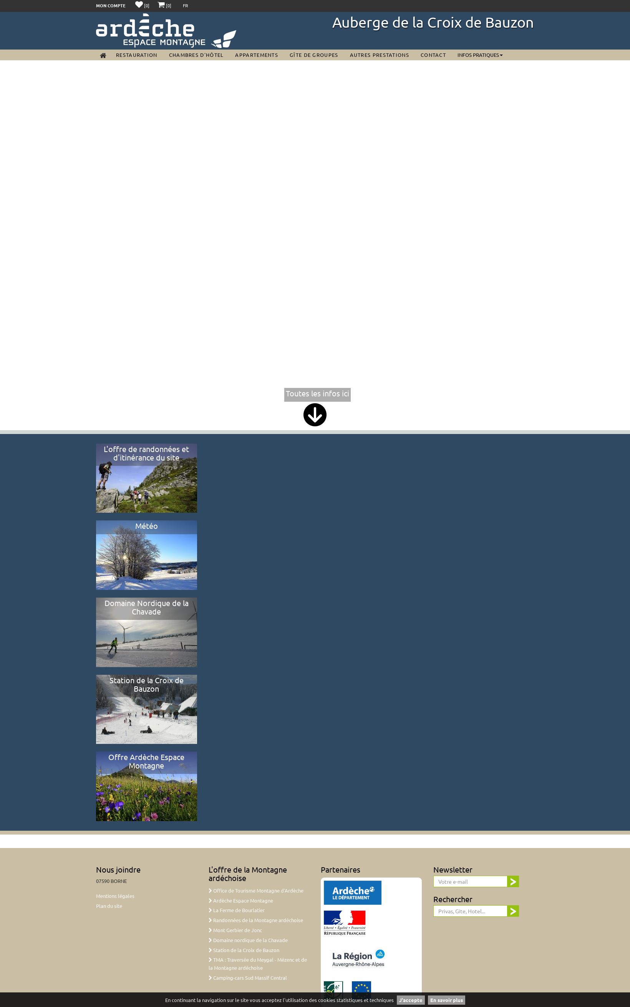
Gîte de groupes (314, 54)
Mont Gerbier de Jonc (235, 930)
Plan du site (109, 906)
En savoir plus (446, 1000)
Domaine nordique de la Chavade (248, 940)
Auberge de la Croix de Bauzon (433, 21)
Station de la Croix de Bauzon (244, 950)
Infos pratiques (480, 54)
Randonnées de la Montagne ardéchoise (256, 920)
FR (185, 5)
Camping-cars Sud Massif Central (248, 977)
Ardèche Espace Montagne (241, 900)
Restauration (137, 54)
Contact (433, 54)
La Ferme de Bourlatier (237, 910)
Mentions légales (115, 896)
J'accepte (411, 1000)
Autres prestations (379, 54)
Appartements (256, 54)
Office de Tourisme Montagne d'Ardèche (256, 890)
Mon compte (111, 5)
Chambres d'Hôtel (196, 54)
